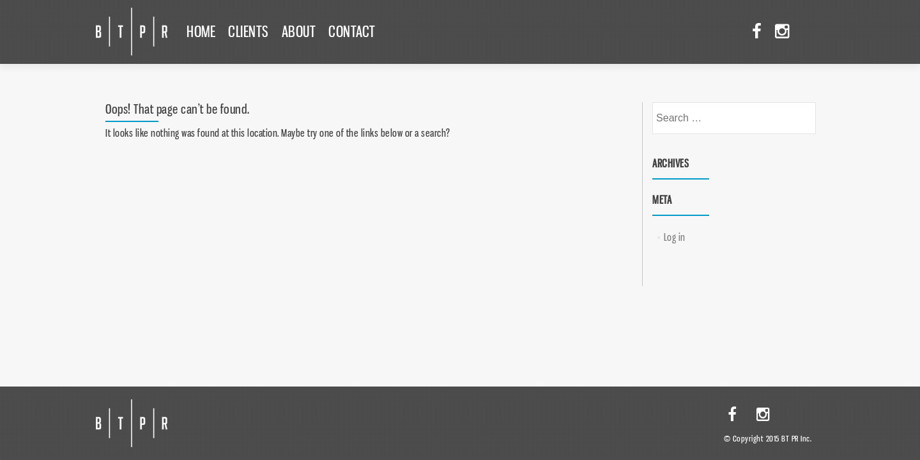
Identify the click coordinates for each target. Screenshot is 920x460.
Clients (248, 31)
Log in (675, 237)
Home (201, 31)
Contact (352, 31)
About (299, 31)
